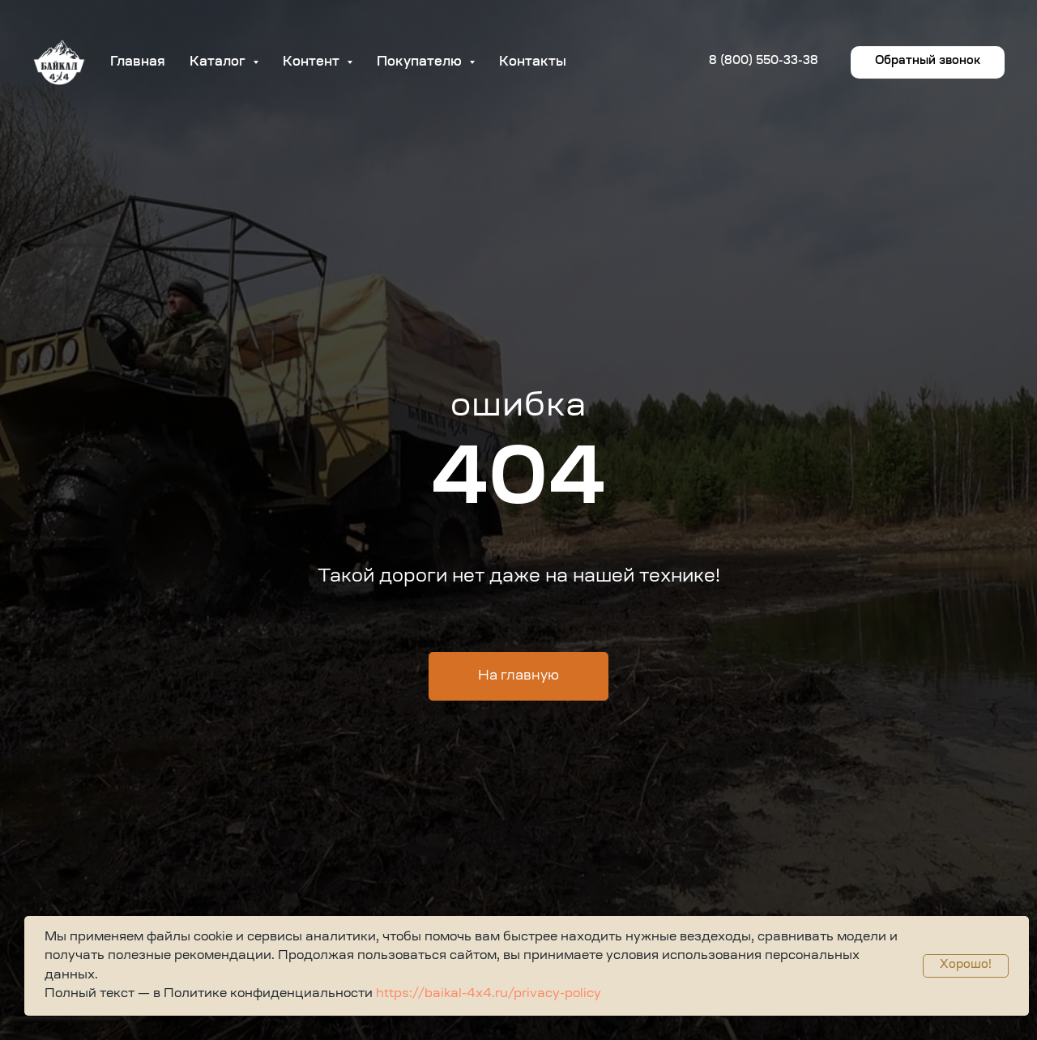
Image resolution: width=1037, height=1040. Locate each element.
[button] (928, 62)
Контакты (532, 62)
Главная (137, 62)
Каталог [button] (219, 62)
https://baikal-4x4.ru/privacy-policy (487, 994)
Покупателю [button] (421, 62)
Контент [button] (313, 62)
